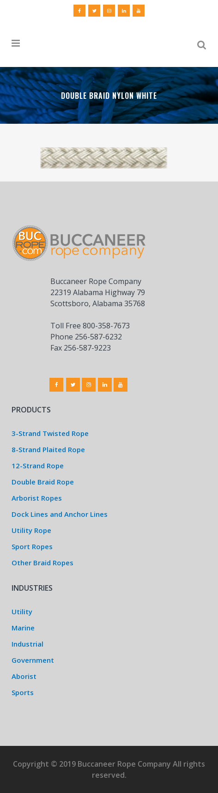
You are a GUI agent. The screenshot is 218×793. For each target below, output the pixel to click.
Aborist (24, 676)
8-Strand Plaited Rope (48, 449)
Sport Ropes (32, 546)
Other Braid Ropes (42, 562)
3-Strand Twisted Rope (50, 433)
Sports (23, 692)
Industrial (27, 643)
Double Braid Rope (43, 481)
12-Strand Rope (38, 465)
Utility (22, 611)
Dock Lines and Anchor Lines (60, 514)
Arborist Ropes (37, 497)
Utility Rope (31, 530)
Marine (23, 627)
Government (33, 660)
